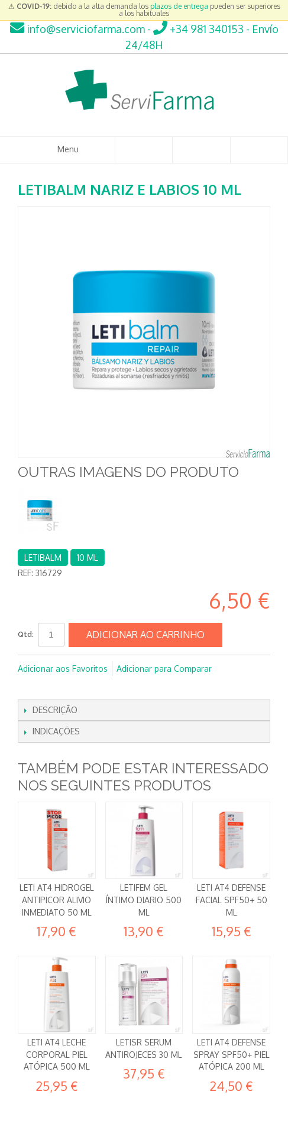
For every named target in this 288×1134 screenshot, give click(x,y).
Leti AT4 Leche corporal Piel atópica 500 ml (57, 1054)
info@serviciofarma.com (77, 28)
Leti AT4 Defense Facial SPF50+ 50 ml (231, 900)
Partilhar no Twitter (53, 687)
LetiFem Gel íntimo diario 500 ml (144, 900)
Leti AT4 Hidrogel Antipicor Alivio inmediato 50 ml (57, 900)
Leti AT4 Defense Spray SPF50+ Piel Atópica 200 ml (231, 1054)
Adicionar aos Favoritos (63, 669)
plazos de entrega (179, 6)
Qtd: (26, 634)
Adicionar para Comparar (164, 669)
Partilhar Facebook (29, 687)
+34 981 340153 (198, 28)
